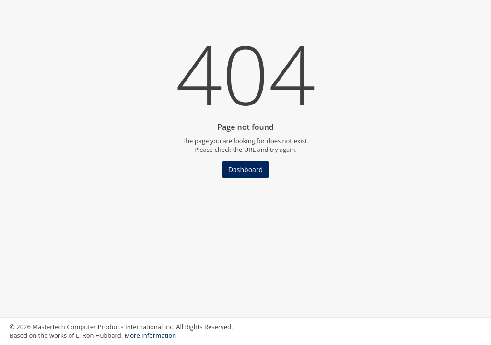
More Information (150, 335)
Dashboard (245, 169)
